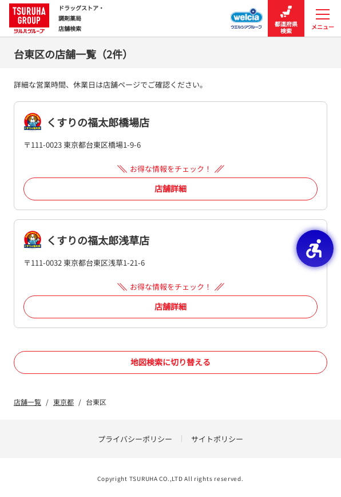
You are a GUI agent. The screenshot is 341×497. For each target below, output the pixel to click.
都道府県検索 (286, 18)
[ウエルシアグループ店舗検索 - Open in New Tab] (247, 15)
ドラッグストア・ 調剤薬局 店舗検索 (56, 18)
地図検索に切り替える (170, 362)
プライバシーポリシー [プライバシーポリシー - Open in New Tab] (135, 438)
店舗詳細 (170, 188)
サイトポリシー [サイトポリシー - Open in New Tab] (217, 438)
